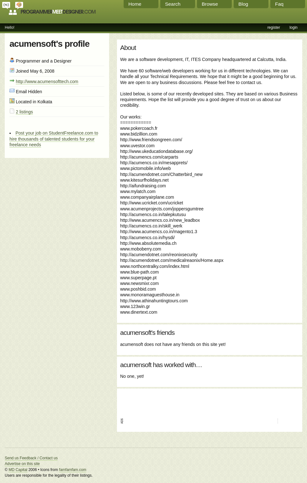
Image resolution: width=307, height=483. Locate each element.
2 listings (24, 111)
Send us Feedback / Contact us (31, 458)
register (273, 27)
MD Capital (18, 470)
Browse (210, 4)
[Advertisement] (194, 401)
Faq (279, 4)
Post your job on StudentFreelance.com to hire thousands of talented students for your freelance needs (53, 138)
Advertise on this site (22, 464)
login (294, 27)
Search (173, 4)
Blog (243, 4)
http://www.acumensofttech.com (47, 81)
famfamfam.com (72, 470)
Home (134, 4)
